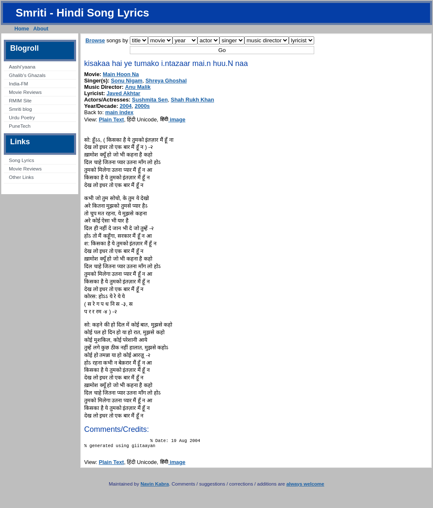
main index (119, 112)
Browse (95, 40)
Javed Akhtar (123, 93)
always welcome (305, 486)
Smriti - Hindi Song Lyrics (82, 13)
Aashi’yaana (22, 66)
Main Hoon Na (121, 74)
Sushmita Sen (150, 99)
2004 (126, 106)
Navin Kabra (154, 486)
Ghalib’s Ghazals (27, 75)
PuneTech (19, 126)
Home (21, 29)
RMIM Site (20, 100)
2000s (142, 106)
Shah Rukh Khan (192, 99)
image (173, 119)
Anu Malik (138, 87)
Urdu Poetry (22, 117)
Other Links (21, 177)
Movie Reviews (25, 92)
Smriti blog (20, 109)
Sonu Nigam (127, 80)
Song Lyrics (21, 160)
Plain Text (111, 119)
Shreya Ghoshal (165, 80)
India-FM (18, 83)
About (41, 29)
